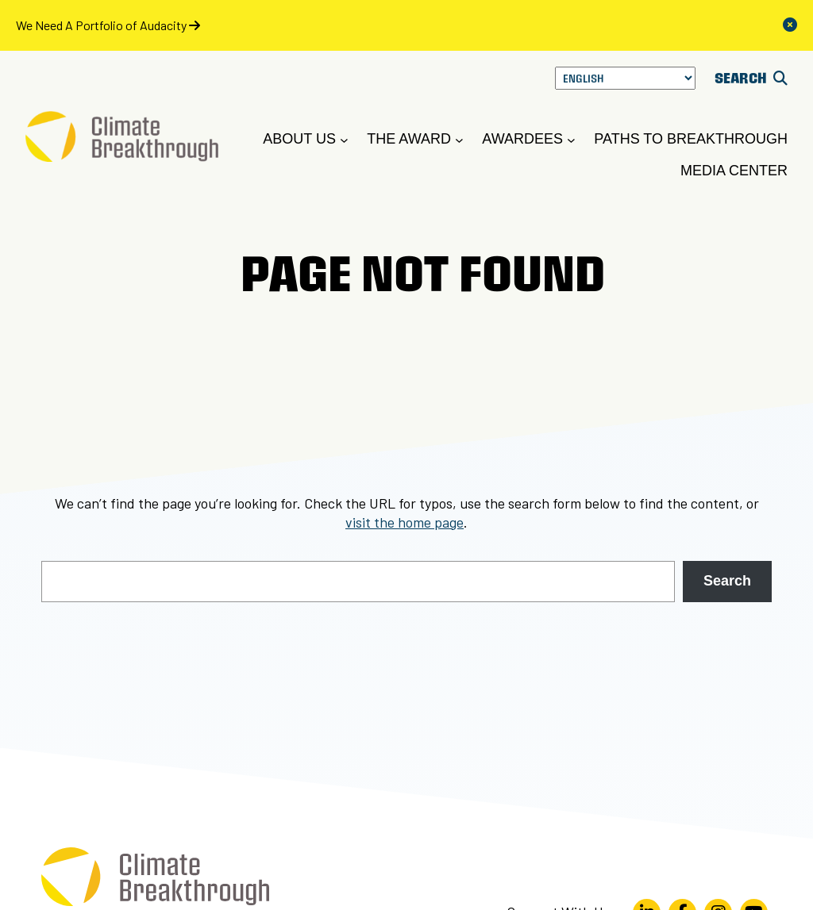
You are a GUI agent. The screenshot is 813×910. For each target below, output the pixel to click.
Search (727, 581)
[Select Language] (625, 78)
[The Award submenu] (459, 140)
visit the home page (404, 522)
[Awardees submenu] (571, 140)
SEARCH (751, 77)
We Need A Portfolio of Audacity (108, 25)
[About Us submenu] (344, 140)
